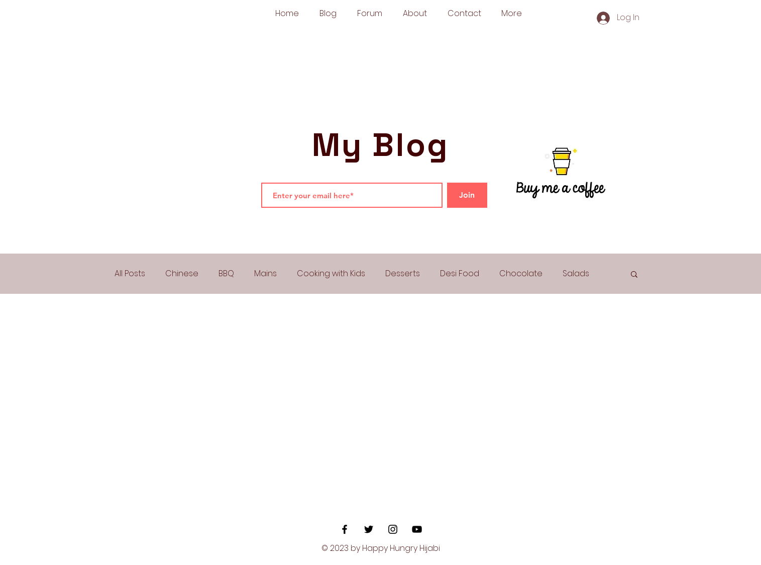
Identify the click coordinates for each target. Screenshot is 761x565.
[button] (634, 275)
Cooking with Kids (331, 273)
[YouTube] (417, 529)
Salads (576, 273)
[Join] (467, 195)
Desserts (402, 273)
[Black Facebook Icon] (345, 529)
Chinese (181, 273)
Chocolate (520, 273)
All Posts (130, 273)
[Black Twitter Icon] (369, 529)
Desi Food (459, 273)
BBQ (226, 273)
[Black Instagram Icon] (393, 529)
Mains (265, 273)
